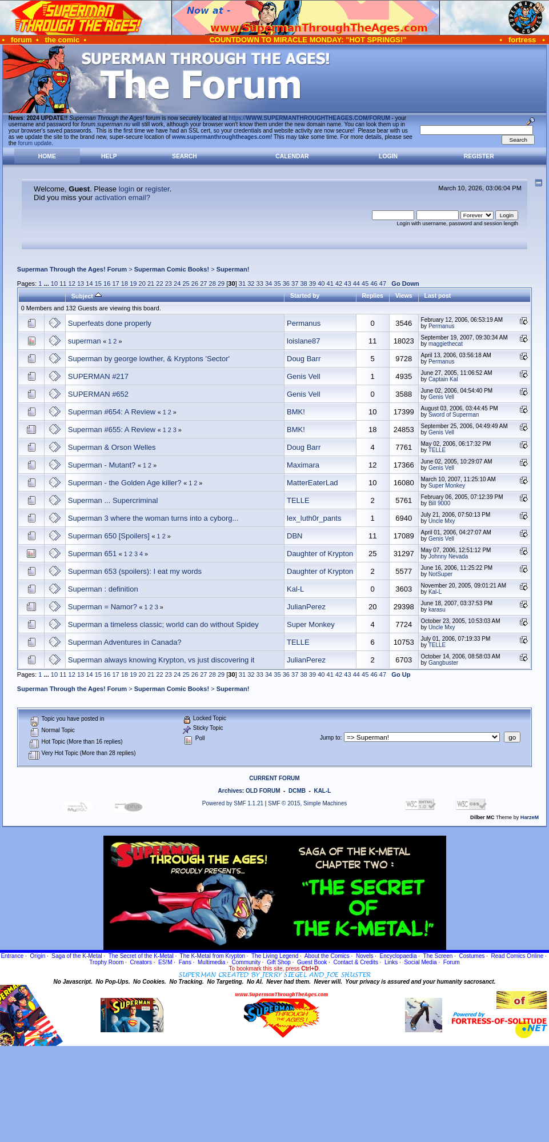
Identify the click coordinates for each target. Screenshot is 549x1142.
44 (356, 283)
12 (72, 283)
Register (479, 156)
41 (330, 283)
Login (388, 156)
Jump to (330, 737)
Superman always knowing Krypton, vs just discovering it (161, 660)
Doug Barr (303, 358)
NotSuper (440, 574)
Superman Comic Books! (171, 269)
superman (84, 341)
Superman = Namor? (102, 606)
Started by (304, 295)
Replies (372, 295)
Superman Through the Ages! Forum (72, 269)
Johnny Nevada (448, 556)
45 (365, 283)
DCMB (297, 791)
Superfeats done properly (109, 323)
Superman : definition (103, 589)
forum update (35, 143)
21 (150, 283)
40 (321, 283)
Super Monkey (446, 485)
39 (312, 283)
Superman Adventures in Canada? (125, 642)
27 (203, 283)
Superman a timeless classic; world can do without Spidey (163, 624)
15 (98, 283)
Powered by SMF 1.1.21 (232, 803)
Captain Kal (443, 379)
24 (177, 283)
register (157, 189)
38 (303, 283)
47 (382, 283)
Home (47, 156)
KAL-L (322, 791)
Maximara (303, 465)
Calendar (291, 156)
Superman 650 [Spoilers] (109, 536)
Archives (230, 791)
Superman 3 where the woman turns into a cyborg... (153, 518)
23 (168, 283)
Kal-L (295, 589)
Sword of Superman (453, 415)
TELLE (437, 450)
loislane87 (303, 341)
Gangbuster (443, 663)
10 (54, 283)
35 (277, 283)
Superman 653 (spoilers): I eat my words (135, 571)
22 (159, 283)
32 (250, 283)
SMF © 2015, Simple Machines (307, 803)
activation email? (122, 197)
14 (89, 283)
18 (124, 283)
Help (109, 156)
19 (133, 283)
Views (403, 295)
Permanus (303, 323)
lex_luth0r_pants (314, 518)
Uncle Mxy (441, 521)
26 (194, 283)
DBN (294, 536)
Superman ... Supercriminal (113, 500)
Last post (437, 295)
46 (373, 283)
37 (294, 283)
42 (338, 283)
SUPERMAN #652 (98, 394)
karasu (437, 609)
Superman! (233, 269)
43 (347, 283)
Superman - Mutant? (102, 465)
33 (260, 283)
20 (142, 283)
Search (184, 156)
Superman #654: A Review (111, 412)
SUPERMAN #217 (98, 376)
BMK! (296, 412)
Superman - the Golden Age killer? (125, 482)
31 (242, 283)
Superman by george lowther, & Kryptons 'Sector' (149, 358)
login (126, 189)
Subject (86, 296)
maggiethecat (445, 344)
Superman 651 (92, 553)
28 (212, 283)
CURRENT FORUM (274, 778)
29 (221, 283)
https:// (309, 118)
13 (80, 283)
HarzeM (529, 817)
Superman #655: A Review (111, 429)
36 (286, 283)
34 (268, 283)
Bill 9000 (439, 503)
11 (62, 283)
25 (185, 283)
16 (106, 283)
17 (115, 283)
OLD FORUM (263, 791)
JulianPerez (306, 606)
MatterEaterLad (312, 482)
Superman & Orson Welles (112, 447)
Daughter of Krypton (320, 553)
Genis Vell (303, 376)
